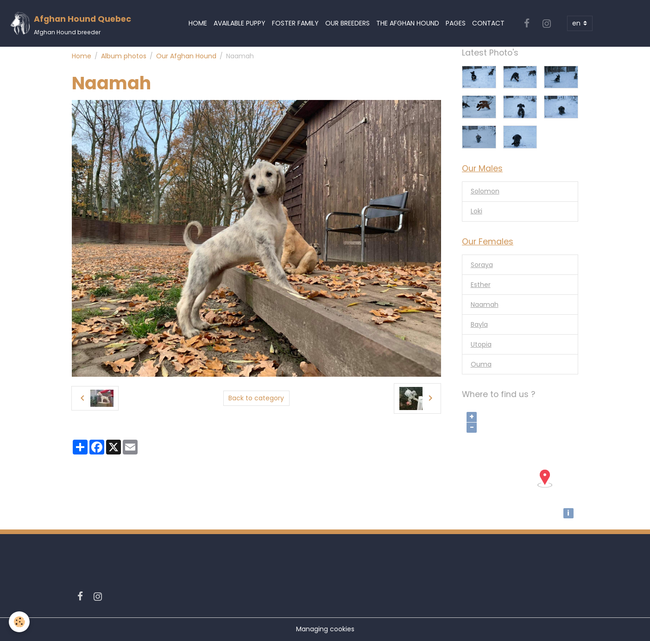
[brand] (70, 23)
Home (198, 23)
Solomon (485, 191)
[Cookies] (19, 621)
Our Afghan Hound (186, 56)
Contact (488, 23)
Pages (456, 23)
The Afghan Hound (407, 23)
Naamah (485, 304)
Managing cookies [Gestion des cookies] (325, 629)
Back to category (256, 398)
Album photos (123, 56)
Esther (481, 284)
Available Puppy (239, 23)
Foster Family (295, 23)
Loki (476, 211)
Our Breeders (347, 23)
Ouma (481, 364)
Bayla (479, 324)
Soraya (482, 264)
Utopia (481, 344)
